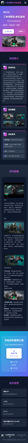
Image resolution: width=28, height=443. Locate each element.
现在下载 (8, 31)
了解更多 (20, 31)
